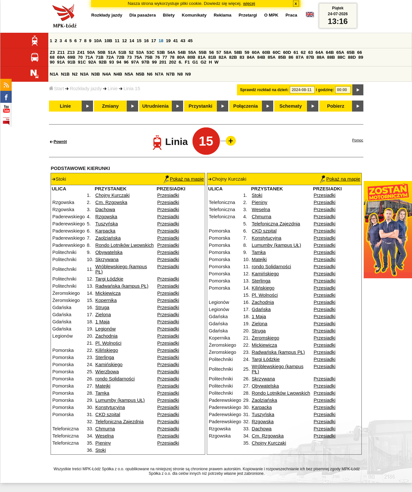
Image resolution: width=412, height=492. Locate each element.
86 (290, 57)
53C (150, 52)
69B (71, 57)
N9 (188, 74)
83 (242, 57)
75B (148, 57)
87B (310, 57)
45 (190, 40)
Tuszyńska (106, 223)
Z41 (81, 52)
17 (153, 40)
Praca (291, 15)
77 (164, 57)
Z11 (61, 52)
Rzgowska (106, 216)
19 (168, 40)
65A (340, 52)
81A (202, 57)
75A (138, 57)
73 (129, 57)
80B (191, 57)
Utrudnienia (155, 106)
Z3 (52, 52)
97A (135, 62)
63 (310, 52)
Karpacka (105, 231)
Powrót (60, 141)
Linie (113, 88)
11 (117, 40)
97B (145, 62)
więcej (249, 3)
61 (296, 52)
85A (272, 57)
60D (287, 52)
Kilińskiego (106, 350)
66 (359, 52)
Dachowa (105, 209)
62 (303, 52)
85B (282, 57)
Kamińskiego (109, 364)
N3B (95, 74)
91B (71, 62)
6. (180, 62)
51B (122, 52)
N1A (54, 74)
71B (99, 57)
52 (131, 52)
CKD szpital (107, 414)
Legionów (105, 328)
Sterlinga (104, 357)
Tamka (102, 393)
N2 (74, 74)
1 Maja (102, 321)
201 (162, 62)
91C (82, 62)
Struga (102, 307)
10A (98, 40)
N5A (129, 74)
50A (91, 52)
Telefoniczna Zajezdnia (119, 421)
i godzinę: (325, 90)
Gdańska (261, 309)
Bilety (169, 15)
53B (161, 52)
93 (111, 62)
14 (131, 40)
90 (52, 62)
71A (89, 57)
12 (124, 40)
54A (171, 52)
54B (182, 52)
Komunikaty (194, 15)
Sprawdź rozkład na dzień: (264, 90)
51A (112, 52)
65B (351, 52)
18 (161, 40)
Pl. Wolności (108, 343)
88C (341, 57)
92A (92, 62)
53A (140, 52)
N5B (140, 74)
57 (219, 52)
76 (157, 57)
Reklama (222, 15)
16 (146, 40)
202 (172, 62)
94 (118, 62)
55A (192, 52)
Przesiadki (168, 195)
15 (139, 40)
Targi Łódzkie (109, 279)
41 (175, 40)
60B (266, 52)
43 (183, 40)
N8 (180, 74)
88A (320, 57)
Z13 (71, 52)
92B (103, 62)
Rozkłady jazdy (86, 88)
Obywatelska (109, 252)
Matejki (102, 386)
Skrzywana (107, 259)
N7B (170, 74)
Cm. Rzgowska (111, 202)
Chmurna (105, 428)
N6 (149, 74)
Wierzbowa (107, 371)
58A (227, 52)
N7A (159, 74)
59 (246, 52)
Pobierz (335, 106)
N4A (106, 74)
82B (233, 57)
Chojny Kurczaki (112, 195)
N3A (84, 74)
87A (300, 57)
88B (331, 57)
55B (202, 52)
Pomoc (357, 140)
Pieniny (103, 443)
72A (110, 57)
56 (211, 52)
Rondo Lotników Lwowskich (124, 245)
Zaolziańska (108, 238)
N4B (117, 74)
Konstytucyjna (110, 407)
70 (80, 57)
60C (276, 52)
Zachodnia (106, 336)
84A (250, 57)
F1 (187, 62)
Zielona (103, 314)
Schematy (290, 106)
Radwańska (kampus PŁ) (121, 286)
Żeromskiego (265, 338)
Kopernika (106, 300)
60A (256, 52)
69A (61, 57)
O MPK (271, 15)
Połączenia (245, 106)
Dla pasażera (142, 15)
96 (126, 62)
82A (223, 57)
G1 (195, 62)
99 (154, 62)
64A (319, 52)
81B (212, 57)
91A (61, 62)
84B (261, 57)
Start (56, 88)
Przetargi (248, 15)
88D (352, 57)
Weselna (104, 435)
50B (101, 52)
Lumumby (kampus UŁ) (120, 400)
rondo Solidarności (115, 378)
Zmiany (110, 106)
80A (181, 57)
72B (120, 57)
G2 (203, 62)
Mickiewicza (108, 293)
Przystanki (200, 106)
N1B (65, 74)
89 (361, 57)
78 (172, 57)
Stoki (100, 450)
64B (330, 52)
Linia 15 (132, 88)
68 (52, 57)
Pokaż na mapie (183, 179)
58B (238, 52)
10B (108, 40)
